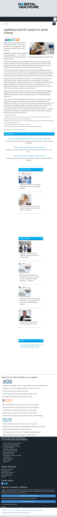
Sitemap (40, 510)
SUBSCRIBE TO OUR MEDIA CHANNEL (28, 495)
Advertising (18, 510)
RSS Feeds (25, 510)
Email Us (3, 477)
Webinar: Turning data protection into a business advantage (29, 147)
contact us (3, 506)
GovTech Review (7, 460)
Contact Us (11, 510)
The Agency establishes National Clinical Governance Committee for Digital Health (29, 138)
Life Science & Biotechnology (10, 449)
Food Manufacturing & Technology (11, 446)
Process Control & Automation (10, 450)
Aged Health (6, 461)
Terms (35, 510)
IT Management (6, 457)
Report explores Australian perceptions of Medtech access (29, 156)
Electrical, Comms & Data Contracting (12, 443)
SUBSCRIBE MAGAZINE (28, 501)
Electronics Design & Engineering (11, 444)
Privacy (31, 510)
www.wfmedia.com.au (6, 475)
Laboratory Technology (8, 447)
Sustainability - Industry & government (12, 455)
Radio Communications (8, 452)
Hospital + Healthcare (8, 458)
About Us (4, 510)
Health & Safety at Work (8, 454)
